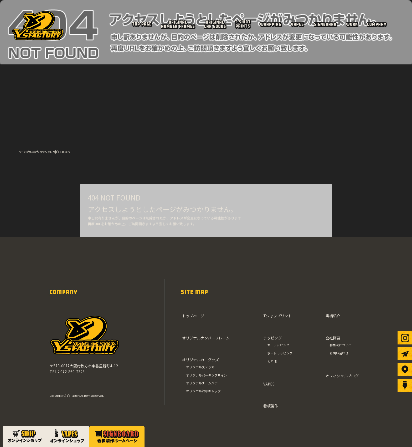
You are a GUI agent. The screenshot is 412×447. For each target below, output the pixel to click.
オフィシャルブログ (342, 375)
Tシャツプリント (242, 24)
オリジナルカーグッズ (214, 24)
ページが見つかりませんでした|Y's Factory (44, 152)
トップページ (141, 24)
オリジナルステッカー (202, 367)
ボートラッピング (279, 353)
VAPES (297, 24)
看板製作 (324, 24)
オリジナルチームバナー (203, 383)
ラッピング (270, 24)
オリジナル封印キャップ (203, 391)
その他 (272, 361)
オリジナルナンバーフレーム (177, 24)
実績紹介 (352, 24)
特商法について (340, 345)
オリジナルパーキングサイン (206, 375)
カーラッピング (278, 345)
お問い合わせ (338, 353)
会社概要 (376, 24)
